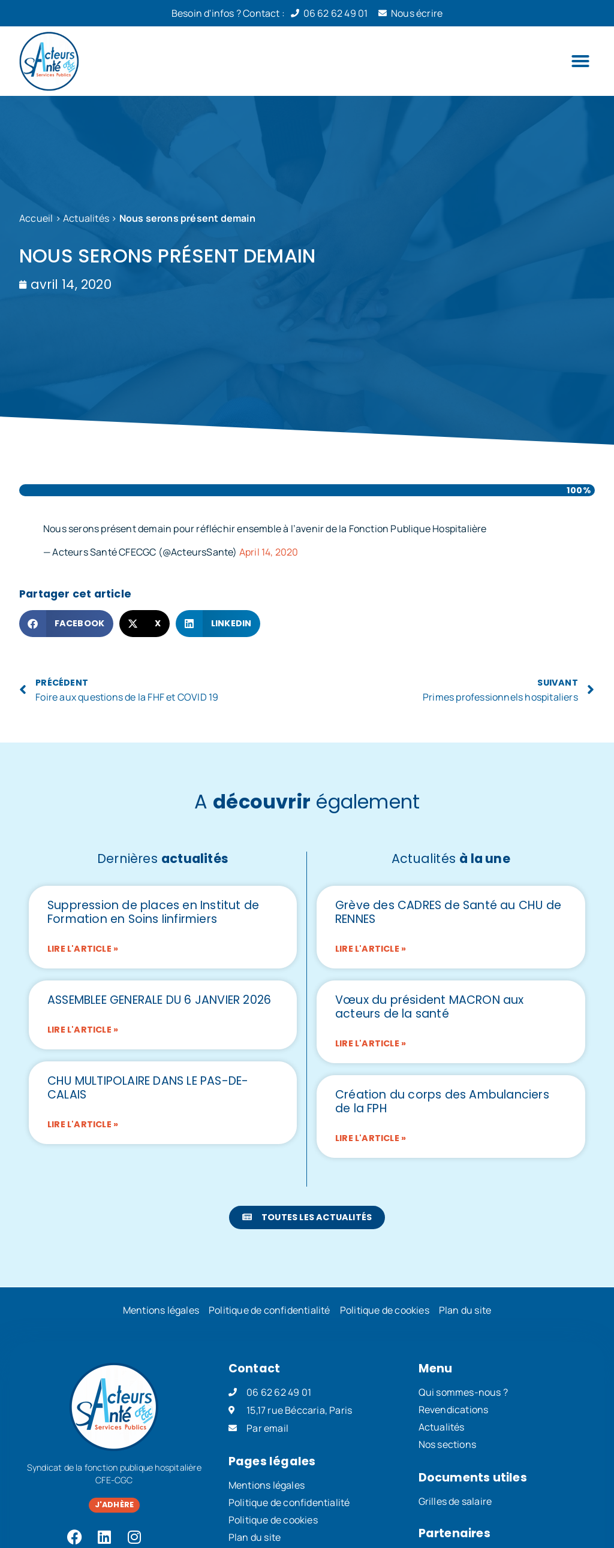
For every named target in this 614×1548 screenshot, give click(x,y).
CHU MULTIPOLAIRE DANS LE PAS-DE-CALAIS (147, 1088)
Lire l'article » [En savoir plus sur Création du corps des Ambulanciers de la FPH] (370, 1138)
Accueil (36, 218)
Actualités (86, 218)
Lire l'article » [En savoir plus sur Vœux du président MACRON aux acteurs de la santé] (370, 1043)
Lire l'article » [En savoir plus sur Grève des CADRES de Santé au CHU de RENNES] (370, 949)
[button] (580, 61)
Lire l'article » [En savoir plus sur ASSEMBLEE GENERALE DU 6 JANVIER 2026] (82, 1030)
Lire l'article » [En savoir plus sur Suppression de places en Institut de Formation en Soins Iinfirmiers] (82, 949)
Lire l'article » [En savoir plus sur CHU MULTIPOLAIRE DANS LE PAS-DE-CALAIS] (82, 1124)
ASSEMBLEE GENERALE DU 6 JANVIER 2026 (159, 1000)
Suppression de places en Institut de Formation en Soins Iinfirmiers (153, 912)
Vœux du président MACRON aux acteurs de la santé (429, 1007)
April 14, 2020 (269, 552)
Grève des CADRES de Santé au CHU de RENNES (448, 912)
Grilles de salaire (455, 1501)
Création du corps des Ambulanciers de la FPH (442, 1102)
